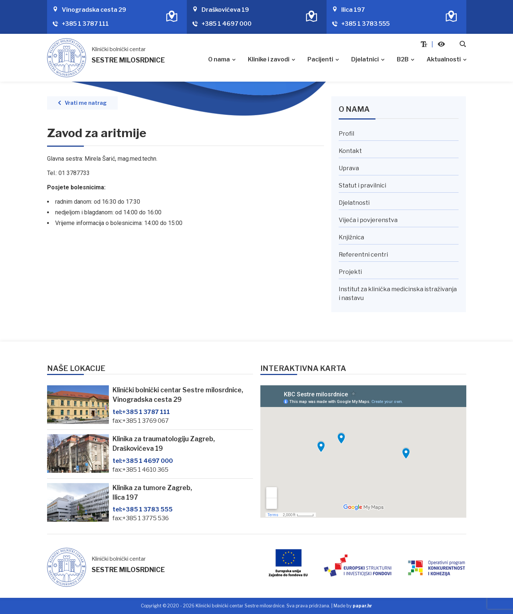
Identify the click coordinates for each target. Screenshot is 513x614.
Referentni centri (363, 254)
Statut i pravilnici (362, 185)
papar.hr (362, 605)
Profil (346, 133)
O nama (219, 59)
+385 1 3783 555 (365, 23)
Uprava (349, 168)
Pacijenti (320, 59)
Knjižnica (351, 237)
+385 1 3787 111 (85, 23)
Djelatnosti (354, 202)
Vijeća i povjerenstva (368, 220)
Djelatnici (365, 59)
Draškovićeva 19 (225, 9)
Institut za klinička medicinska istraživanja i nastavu (398, 293)
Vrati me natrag (86, 103)
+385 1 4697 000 (227, 23)
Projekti (350, 271)
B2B (403, 59)
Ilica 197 (353, 9)
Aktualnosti (444, 59)
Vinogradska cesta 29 (94, 9)
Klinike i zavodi (268, 59)
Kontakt (350, 150)
